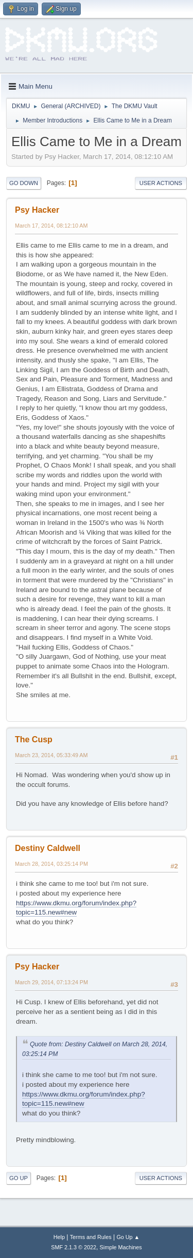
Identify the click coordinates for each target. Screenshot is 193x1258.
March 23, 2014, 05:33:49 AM (51, 755)
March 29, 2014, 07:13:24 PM (51, 982)
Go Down (23, 183)
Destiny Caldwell (47, 848)
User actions (160, 183)
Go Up (18, 1178)
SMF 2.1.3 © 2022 (73, 1247)
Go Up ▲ (127, 1237)
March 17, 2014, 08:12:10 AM (51, 225)
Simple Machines (121, 1247)
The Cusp (33, 739)
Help (59, 1237)
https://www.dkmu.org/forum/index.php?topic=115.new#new (76, 908)
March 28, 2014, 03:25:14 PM (51, 864)
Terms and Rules (91, 1237)
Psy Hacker (37, 210)
